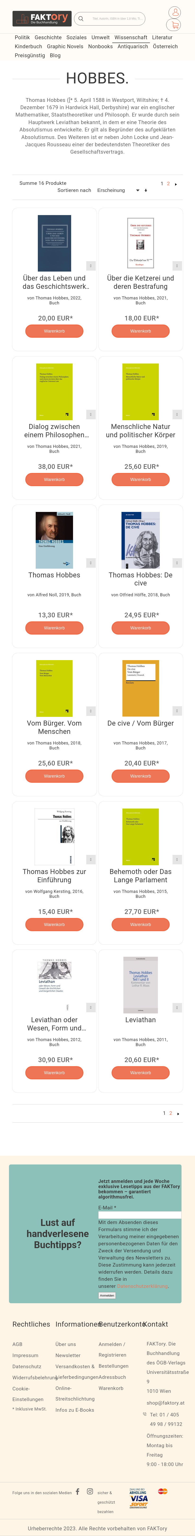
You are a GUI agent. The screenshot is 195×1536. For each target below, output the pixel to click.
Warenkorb (111, 1388)
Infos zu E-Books (75, 1410)
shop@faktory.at (166, 1403)
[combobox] (109, 18)
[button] (91, 266)
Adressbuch (112, 1377)
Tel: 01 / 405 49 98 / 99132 (166, 1419)
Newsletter (68, 1355)
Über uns (66, 1344)
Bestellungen (114, 1366)
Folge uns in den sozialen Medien (42, 1493)
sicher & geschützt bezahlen (106, 1502)
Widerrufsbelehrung (35, 1377)
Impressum (26, 1355)
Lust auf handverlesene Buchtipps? (58, 1233)
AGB (17, 1344)
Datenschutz (27, 1366)
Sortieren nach (74, 190)
